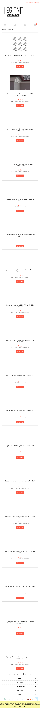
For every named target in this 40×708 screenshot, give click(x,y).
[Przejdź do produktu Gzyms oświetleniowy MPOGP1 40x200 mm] (20, 401)
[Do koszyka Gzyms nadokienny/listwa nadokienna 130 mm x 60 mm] (20, 246)
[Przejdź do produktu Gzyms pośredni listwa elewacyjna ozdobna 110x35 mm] (20, 612)
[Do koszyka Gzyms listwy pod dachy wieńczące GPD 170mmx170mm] (20, 176)
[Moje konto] (25, 25)
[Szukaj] (15, 25)
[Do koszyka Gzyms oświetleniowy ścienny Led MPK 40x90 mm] (20, 492)
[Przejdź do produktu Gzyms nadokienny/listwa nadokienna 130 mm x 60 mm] (20, 225)
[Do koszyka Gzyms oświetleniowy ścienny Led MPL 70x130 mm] (20, 598)
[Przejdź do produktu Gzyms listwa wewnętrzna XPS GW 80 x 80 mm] (20, 44)
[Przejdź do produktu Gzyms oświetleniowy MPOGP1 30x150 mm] (20, 366)
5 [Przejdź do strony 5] (22, 674)
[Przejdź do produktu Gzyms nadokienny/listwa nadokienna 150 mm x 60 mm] (20, 260)
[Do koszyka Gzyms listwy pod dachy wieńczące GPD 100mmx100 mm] (20, 105)
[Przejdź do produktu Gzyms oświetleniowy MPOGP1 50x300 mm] (20, 436)
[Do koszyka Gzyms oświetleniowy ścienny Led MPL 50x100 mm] (20, 563)
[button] (5, 25)
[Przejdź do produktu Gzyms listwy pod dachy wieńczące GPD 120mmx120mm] (20, 120)
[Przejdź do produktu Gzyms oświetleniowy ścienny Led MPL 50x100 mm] (20, 542)
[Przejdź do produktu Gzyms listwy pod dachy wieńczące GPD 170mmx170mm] (20, 155)
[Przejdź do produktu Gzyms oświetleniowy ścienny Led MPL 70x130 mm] (20, 577)
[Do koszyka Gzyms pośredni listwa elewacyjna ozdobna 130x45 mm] (20, 668)
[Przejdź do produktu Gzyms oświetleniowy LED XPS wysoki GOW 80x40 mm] (20, 331)
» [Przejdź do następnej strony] (30, 674)
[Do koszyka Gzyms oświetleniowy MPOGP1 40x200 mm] (20, 422)
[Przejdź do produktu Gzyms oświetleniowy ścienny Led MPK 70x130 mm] (20, 507)
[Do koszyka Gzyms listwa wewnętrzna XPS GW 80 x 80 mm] (20, 66)
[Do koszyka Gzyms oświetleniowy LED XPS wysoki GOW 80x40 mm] (20, 351)
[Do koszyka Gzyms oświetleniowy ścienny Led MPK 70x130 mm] (20, 527)
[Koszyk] (35, 25)
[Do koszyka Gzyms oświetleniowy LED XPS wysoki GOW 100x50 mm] (20, 316)
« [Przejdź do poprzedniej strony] (9, 674)
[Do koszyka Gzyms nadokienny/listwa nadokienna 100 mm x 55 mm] (20, 211)
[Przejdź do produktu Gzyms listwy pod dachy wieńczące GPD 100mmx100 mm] (20, 82)
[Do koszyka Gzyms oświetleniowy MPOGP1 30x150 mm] (20, 387)
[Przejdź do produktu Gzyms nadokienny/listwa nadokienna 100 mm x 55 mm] (20, 190)
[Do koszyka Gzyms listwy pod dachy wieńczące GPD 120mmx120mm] (20, 140)
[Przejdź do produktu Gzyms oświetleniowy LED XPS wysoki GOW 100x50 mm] (20, 296)
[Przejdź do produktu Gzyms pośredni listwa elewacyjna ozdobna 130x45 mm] (20, 647)
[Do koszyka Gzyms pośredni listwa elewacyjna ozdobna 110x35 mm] (20, 633)
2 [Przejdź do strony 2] (14, 674)
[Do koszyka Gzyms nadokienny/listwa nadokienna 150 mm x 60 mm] (20, 281)
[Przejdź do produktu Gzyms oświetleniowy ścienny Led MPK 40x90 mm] (20, 472)
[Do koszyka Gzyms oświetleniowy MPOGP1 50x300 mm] (20, 457)
